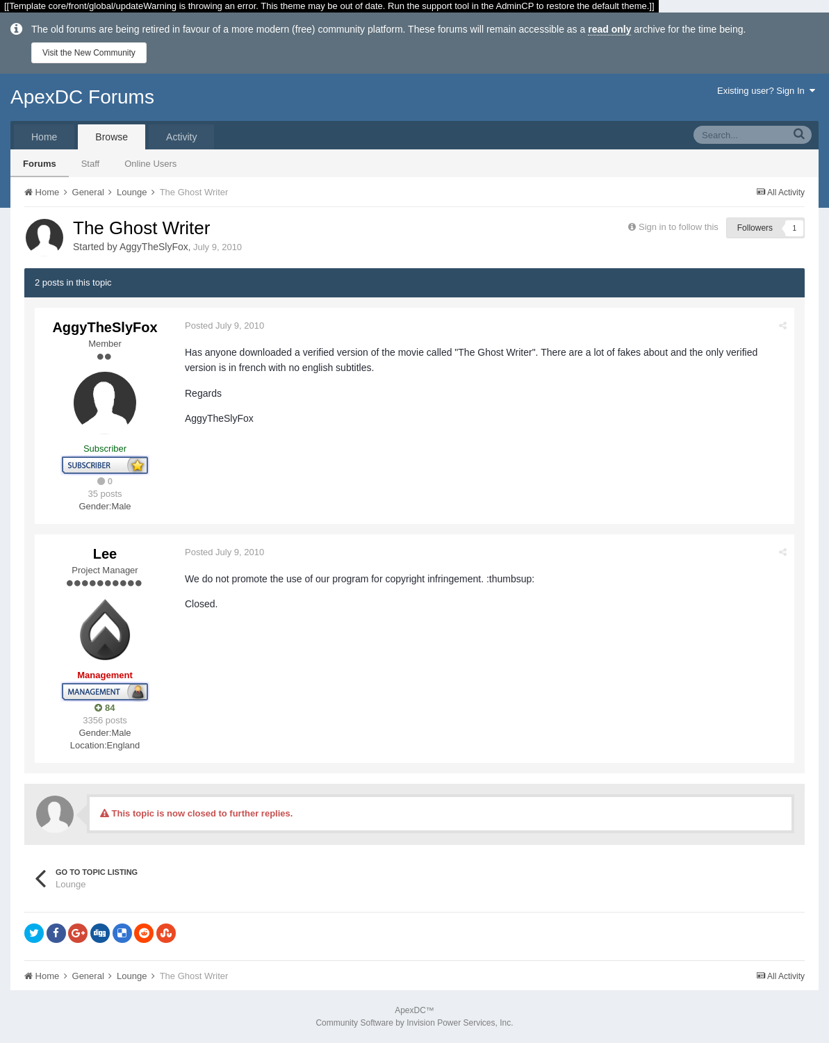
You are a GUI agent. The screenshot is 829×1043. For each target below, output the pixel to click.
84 (105, 708)
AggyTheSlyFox (154, 246)
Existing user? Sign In (766, 90)
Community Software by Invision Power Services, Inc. (414, 1023)
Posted (224, 325)
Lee (105, 553)
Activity (181, 136)
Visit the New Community (89, 53)
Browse (111, 136)
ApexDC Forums (82, 97)
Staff (90, 163)
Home (44, 136)
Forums (39, 163)
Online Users (150, 163)
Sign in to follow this (679, 227)
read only (609, 29)
